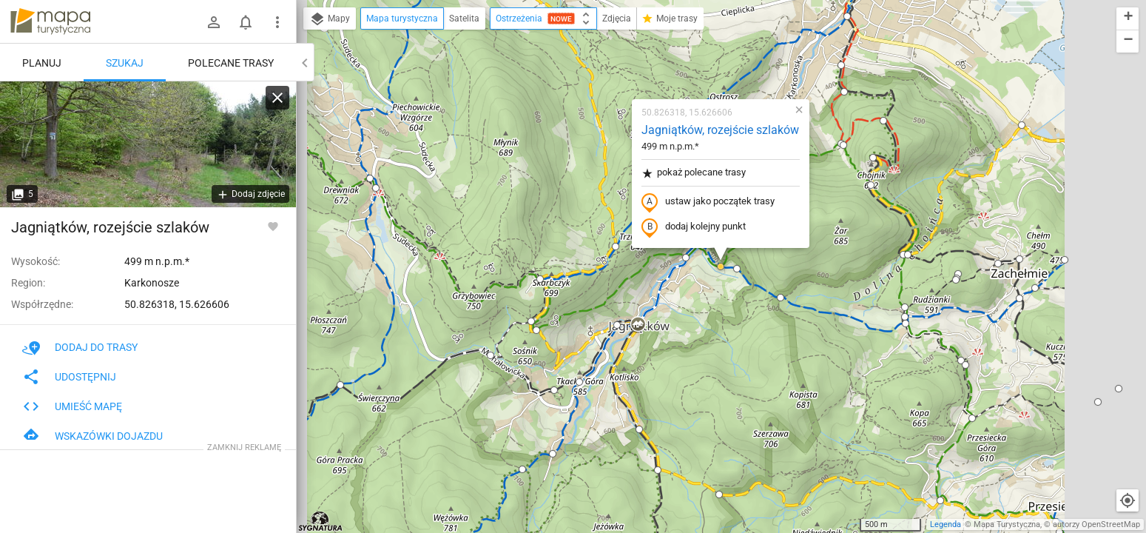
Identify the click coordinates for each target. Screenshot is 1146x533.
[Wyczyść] (277, 98)
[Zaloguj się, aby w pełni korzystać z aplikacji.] (273, 226)
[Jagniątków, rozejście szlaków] (148, 144)
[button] (376, 188)
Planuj (41, 63)
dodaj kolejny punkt (693, 227)
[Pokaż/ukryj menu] (277, 22)
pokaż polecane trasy (693, 173)
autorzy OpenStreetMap (1096, 524)
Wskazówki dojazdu (92, 436)
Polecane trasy (231, 63)
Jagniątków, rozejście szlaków (720, 130)
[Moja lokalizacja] (1127, 500)
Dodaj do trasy (80, 347)
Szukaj (125, 63)
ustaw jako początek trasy (708, 202)
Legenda (945, 524)
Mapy (329, 19)
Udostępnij (69, 377)
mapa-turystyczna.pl (50, 21)
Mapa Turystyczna (1007, 524)
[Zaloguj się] (214, 22)
